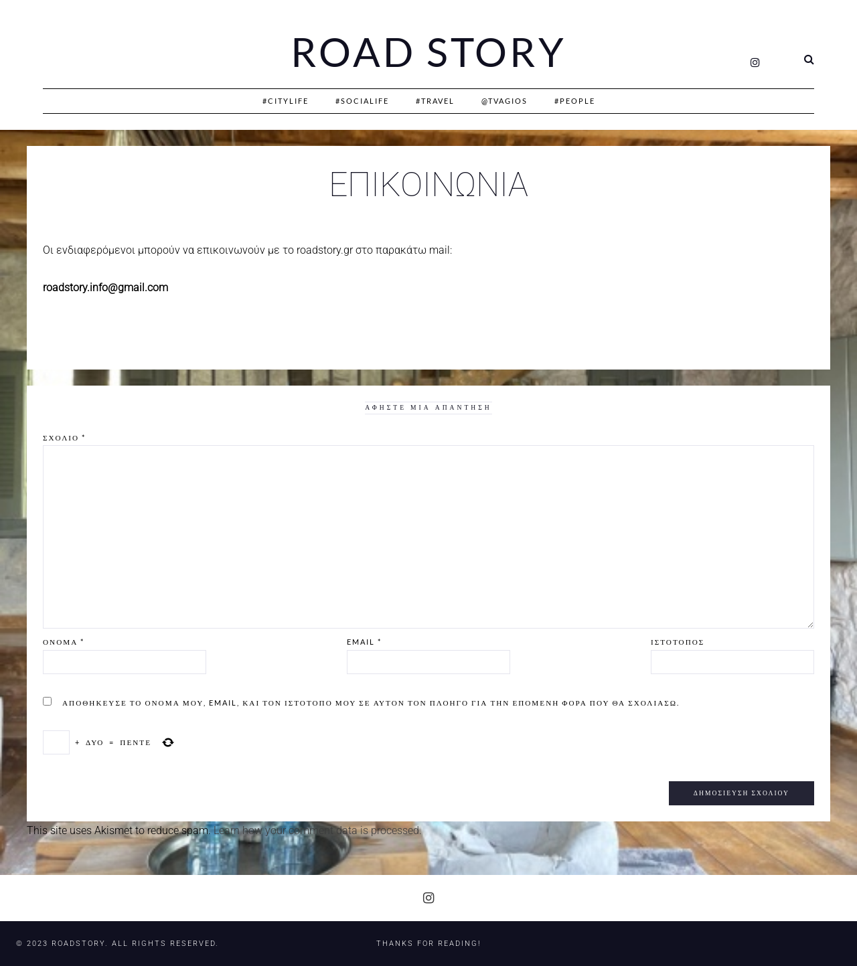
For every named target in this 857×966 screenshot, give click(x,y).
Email (364, 641)
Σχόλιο (64, 437)
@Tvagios (504, 100)
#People (574, 100)
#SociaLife (362, 100)
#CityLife (285, 100)
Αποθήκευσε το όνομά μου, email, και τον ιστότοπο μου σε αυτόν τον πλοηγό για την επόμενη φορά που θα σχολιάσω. (371, 702)
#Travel (435, 100)
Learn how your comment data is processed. (318, 830)
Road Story (428, 52)
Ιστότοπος (677, 641)
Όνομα (63, 641)
